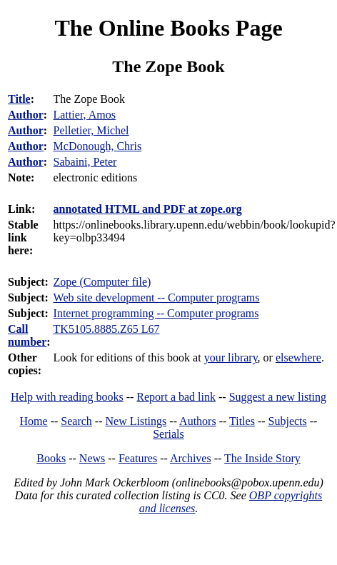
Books (51, 458)
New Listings (136, 421)
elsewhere (298, 357)
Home (34, 421)
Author (26, 115)
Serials (168, 434)
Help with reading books (67, 397)
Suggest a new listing (277, 397)
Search (76, 421)
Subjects (287, 421)
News (92, 458)
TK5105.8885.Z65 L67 (107, 329)
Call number (27, 335)
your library (231, 357)
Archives (190, 458)
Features (138, 458)
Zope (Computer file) (102, 282)
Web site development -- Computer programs (157, 297)
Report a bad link (176, 397)
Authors (197, 421)
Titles (242, 421)
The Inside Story (262, 458)
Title (19, 99)
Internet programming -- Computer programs (156, 313)
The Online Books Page (168, 28)
